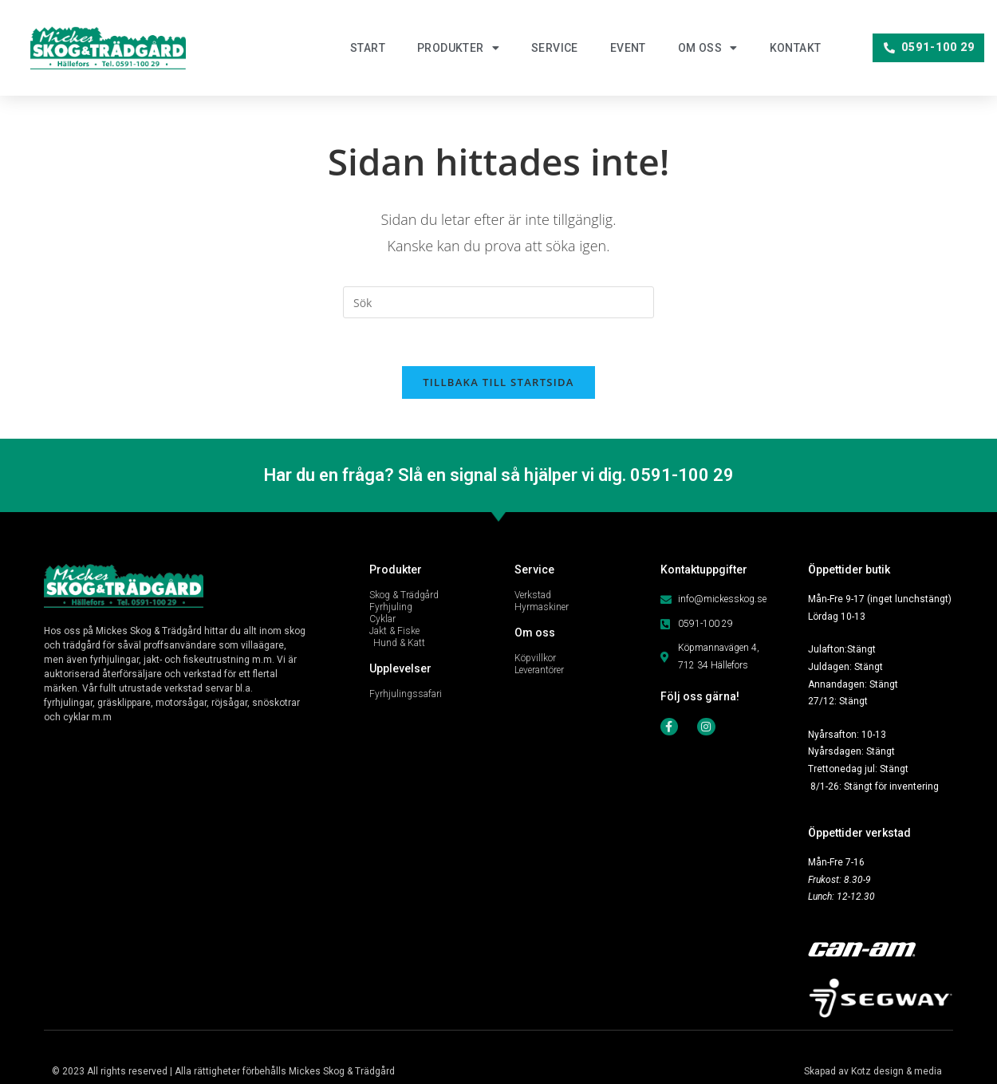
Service (554, 47)
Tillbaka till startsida (498, 382)
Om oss (708, 47)
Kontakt (796, 47)
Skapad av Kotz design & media (873, 1071)
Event (628, 47)
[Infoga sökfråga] (498, 302)
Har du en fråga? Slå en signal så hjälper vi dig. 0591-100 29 (499, 475)
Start (367, 47)
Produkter (458, 47)
